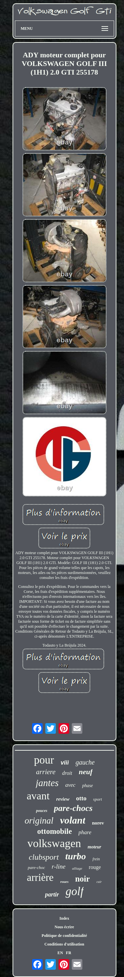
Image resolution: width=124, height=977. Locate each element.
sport (97, 799)
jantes (47, 782)
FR (68, 952)
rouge (95, 867)
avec (70, 785)
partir (52, 894)
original (38, 821)
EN (60, 952)
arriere (46, 772)
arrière (40, 877)
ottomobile (54, 831)
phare (84, 832)
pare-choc (36, 867)
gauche (85, 762)
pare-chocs (73, 808)
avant (38, 796)
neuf (86, 772)
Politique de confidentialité (64, 935)
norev (98, 823)
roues (64, 882)
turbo (75, 856)
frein (96, 859)
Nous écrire (64, 927)
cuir (99, 882)
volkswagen (54, 843)
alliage (77, 868)
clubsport (44, 857)
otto (81, 798)
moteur (94, 846)
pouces (41, 810)
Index (64, 918)
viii (65, 762)
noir (82, 878)
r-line (58, 866)
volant (72, 820)
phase (87, 785)
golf (74, 891)
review (62, 799)
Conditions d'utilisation (64, 944)
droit (67, 773)
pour (44, 760)
